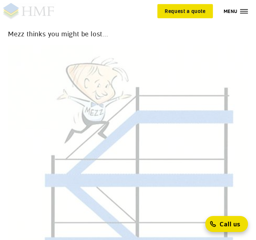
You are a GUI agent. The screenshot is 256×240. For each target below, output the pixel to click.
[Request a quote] (185, 11)
